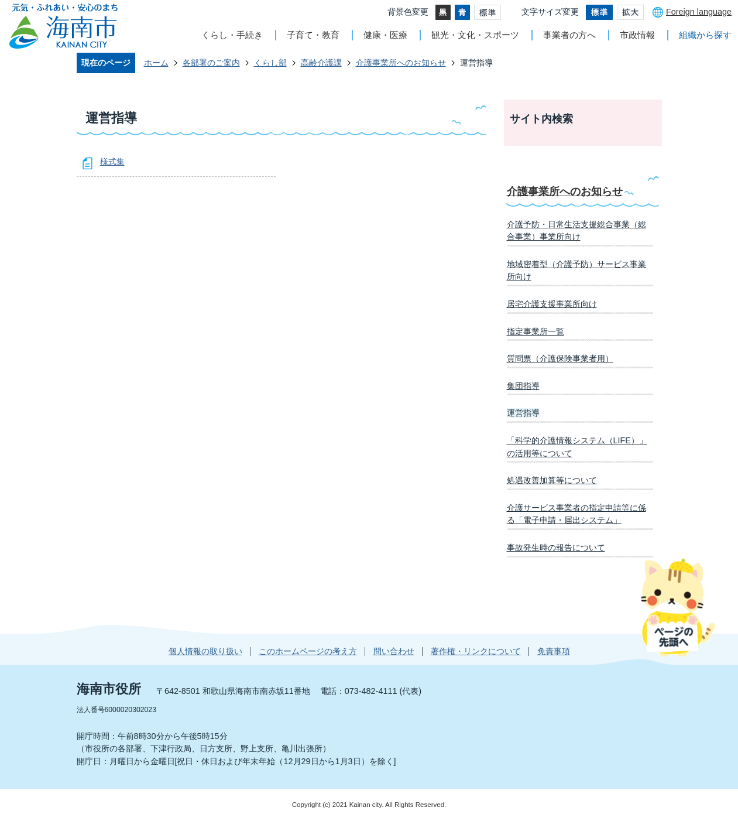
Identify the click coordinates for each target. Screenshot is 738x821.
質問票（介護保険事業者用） (560, 358)
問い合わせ (393, 651)
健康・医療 (385, 35)
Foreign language (699, 11)
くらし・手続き (232, 35)
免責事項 (553, 651)
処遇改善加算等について (552, 480)
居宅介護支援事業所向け (552, 304)
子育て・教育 (313, 35)
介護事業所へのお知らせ (401, 62)
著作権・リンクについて (476, 651)
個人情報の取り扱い (205, 651)
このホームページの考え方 (308, 651)
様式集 (112, 161)
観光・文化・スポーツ (475, 35)
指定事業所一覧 (535, 331)
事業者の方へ (569, 35)
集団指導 (523, 386)
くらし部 (270, 62)
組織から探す (705, 35)
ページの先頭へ (678, 607)
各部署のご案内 (211, 62)
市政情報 (637, 35)
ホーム (156, 62)
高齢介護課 (321, 62)
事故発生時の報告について (556, 547)
